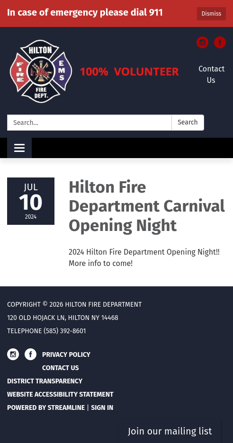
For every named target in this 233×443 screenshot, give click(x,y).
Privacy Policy (66, 355)
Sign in (102, 408)
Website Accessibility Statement (60, 394)
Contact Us (211, 74)
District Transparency (44, 381)
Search (188, 122)
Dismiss (211, 13)
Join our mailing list (170, 431)
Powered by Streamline (46, 408)
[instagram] (202, 45)
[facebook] (220, 45)
